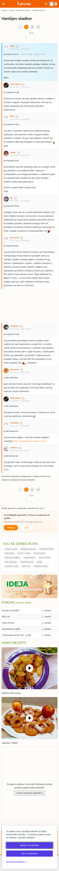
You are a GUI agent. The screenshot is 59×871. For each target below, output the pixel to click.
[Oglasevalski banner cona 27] (30, 304)
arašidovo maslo (41, 566)
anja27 (13, 152)
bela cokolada (11, 562)
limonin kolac (39, 553)
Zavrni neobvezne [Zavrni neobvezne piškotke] (29, 853)
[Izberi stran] (29, 37)
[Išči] (45, 3)
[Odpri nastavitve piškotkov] (16, 862)
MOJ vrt (6, 616)
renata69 (14, 423)
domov (4, 10)
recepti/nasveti (38, 10)
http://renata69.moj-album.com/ (29, 441)
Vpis (26, 527)
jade (12, 116)
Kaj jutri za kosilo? (11, 610)
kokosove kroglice (12, 558)
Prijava (10, 527)
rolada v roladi (11, 549)
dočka (48, 635)
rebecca (13, 447)
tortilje (39, 562)
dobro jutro (9, 553)
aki (11, 198)
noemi (48, 616)
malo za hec (8, 622)
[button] (53, 3)
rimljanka (14, 326)
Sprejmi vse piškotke (29, 845)
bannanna (14, 369)
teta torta (14, 237)
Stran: (29, 35)
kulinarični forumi (23, 10)
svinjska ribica (29, 558)
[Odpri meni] (3, 3)
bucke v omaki (24, 553)
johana (48, 610)
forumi (11, 10)
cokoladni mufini (46, 549)
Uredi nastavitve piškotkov (29, 793)
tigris (12, 46)
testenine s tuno (11, 566)
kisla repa (26, 566)
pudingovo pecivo (28, 549)
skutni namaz (44, 558)
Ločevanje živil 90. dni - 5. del (16, 635)
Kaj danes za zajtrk (11, 629)
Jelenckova (15, 84)
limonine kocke (27, 562)
